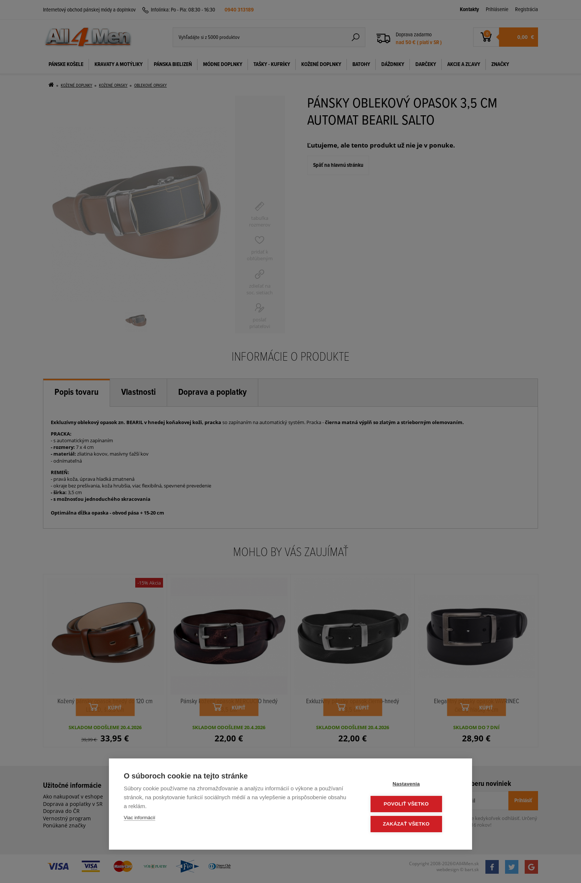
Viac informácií (139, 818)
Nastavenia (412, 785)
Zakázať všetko (412, 824)
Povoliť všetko (412, 804)
